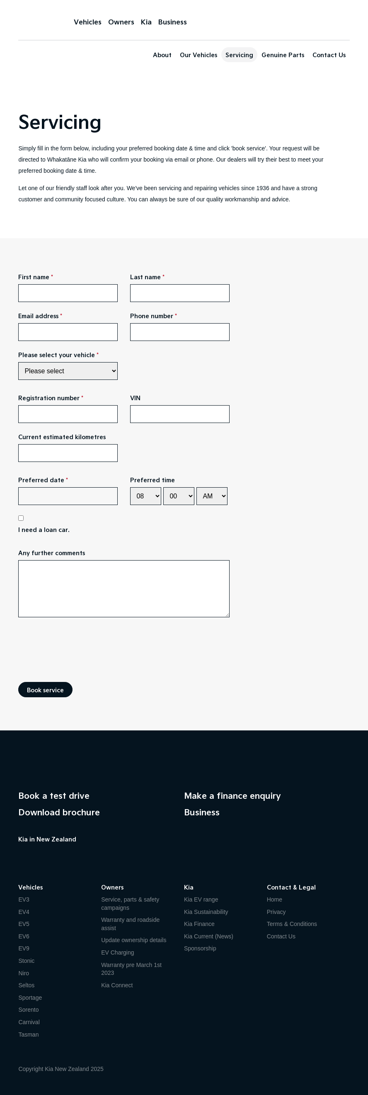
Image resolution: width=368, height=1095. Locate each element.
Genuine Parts (282, 55)
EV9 (23, 948)
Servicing (239, 55)
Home (274, 899)
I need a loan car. (44, 529)
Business (172, 22)
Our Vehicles (198, 55)
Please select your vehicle (56, 354)
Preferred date (41, 480)
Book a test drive (54, 795)
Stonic (26, 960)
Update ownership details (133, 940)
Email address (38, 316)
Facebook (22, 854)
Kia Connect (117, 985)
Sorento (28, 1009)
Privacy (276, 912)
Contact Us (329, 55)
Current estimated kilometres (62, 437)
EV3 (23, 899)
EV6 (23, 936)
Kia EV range (201, 899)
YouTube (39, 854)
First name (33, 277)
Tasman (28, 1034)
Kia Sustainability (206, 912)
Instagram (55, 854)
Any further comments (51, 553)
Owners (121, 22)
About (162, 55)
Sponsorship (200, 948)
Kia (38, 20)
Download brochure (59, 812)
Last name (145, 277)
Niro (23, 973)
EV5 (23, 924)
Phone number (151, 316)
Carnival (28, 1022)
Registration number (49, 398)
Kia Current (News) (208, 936)
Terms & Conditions (292, 924)
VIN (135, 398)
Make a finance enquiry (232, 795)
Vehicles (88, 22)
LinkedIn (72, 854)
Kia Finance (199, 924)
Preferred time (152, 480)
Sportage (30, 997)
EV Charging (117, 952)
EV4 (23, 912)
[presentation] (81, 649)
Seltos (26, 985)
